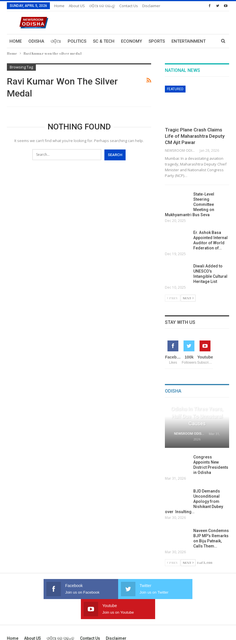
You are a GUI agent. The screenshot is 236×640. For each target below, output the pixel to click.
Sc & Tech (103, 41)
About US (77, 5)
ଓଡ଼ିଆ (56, 41)
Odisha (36, 41)
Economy (131, 41)
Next (188, 298)
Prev (172, 298)
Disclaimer (151, 5)
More (177, 41)
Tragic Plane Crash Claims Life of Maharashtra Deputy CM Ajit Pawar (195, 136)
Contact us (128, 5)
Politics (77, 41)
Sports (157, 41)
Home (59, 5)
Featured (175, 89)
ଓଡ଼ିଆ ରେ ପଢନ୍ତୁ (102, 5)
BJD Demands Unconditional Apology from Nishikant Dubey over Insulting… (194, 501)
